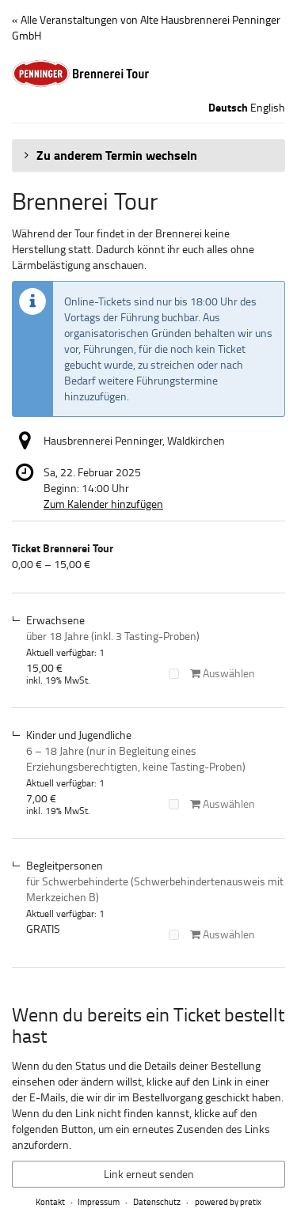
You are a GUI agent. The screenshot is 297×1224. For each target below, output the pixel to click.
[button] (148, 155)
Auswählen (212, 672)
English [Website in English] (267, 107)
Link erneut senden (149, 1173)
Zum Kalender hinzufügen (103, 503)
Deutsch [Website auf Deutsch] (228, 108)
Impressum (99, 1201)
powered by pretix (228, 1201)
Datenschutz (157, 1201)
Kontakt (50, 1201)
